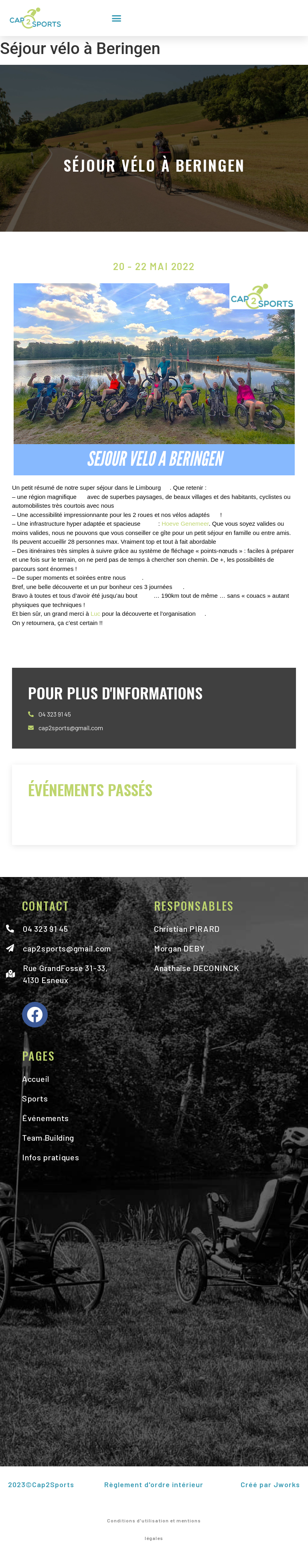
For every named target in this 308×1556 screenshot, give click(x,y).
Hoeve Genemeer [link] (185, 523)
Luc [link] (95, 613)
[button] (116, 18)
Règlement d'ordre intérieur (153, 1484)
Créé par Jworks (270, 1484)
